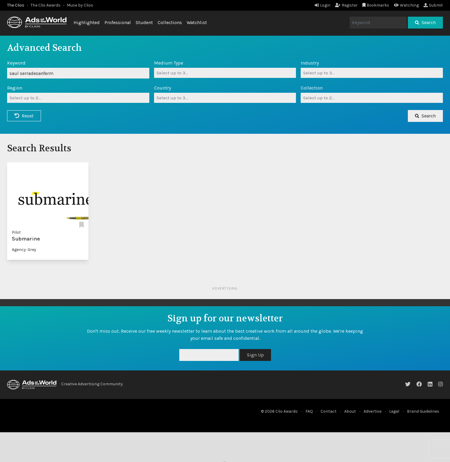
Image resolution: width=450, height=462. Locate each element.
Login (322, 5)
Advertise (372, 411)
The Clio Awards (46, 5)
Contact (329, 411)
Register (346, 5)
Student (144, 22)
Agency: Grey (24, 249)
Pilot (16, 232)
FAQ (309, 411)
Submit (433, 5)
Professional (117, 22)
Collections (170, 22)
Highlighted (87, 22)
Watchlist (197, 22)
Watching (406, 5)
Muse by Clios (80, 5)
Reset (24, 116)
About (350, 411)
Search (425, 22)
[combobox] (225, 73)
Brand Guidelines (423, 411)
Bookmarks (375, 5)
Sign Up (255, 355)
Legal (394, 411)
